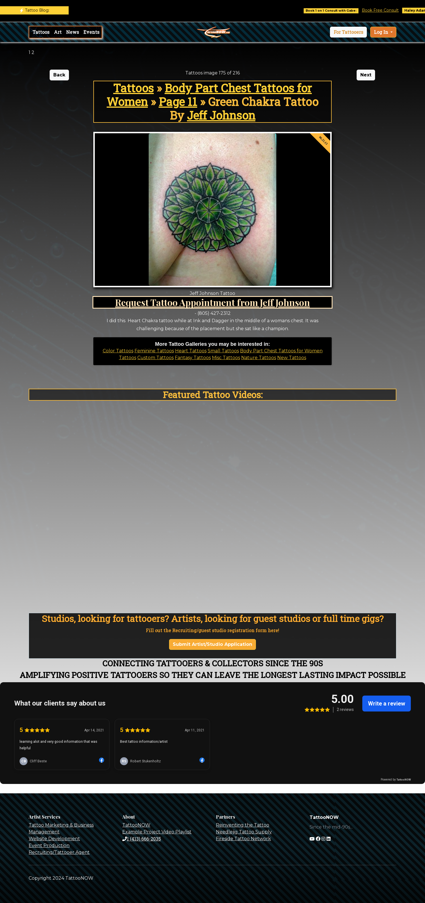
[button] (348, 32)
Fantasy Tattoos (193, 357)
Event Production (49, 845)
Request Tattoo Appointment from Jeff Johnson (212, 302)
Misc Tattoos (226, 357)
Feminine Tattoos (154, 350)
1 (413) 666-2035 (141, 839)
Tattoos (41, 32)
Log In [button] (381, 32)
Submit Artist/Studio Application (212, 644)
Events (91, 32)
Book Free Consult (384, 10)
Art (58, 32)
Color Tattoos (118, 350)
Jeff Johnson (221, 115)
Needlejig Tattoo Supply (244, 832)
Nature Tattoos (258, 357)
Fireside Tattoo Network (243, 838)
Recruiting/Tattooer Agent (59, 852)
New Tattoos (291, 357)
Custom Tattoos (155, 357)
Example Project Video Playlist (157, 832)
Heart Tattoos (191, 350)
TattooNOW (136, 825)
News (72, 32)
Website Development (54, 838)
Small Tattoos (223, 350)
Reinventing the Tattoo (242, 825)
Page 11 (178, 101)
